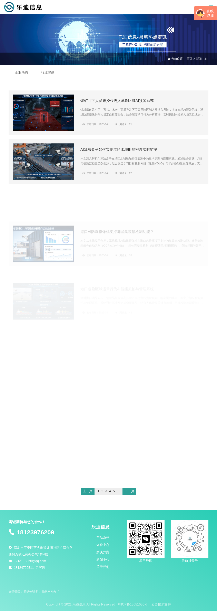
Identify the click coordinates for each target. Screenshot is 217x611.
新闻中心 (201, 58)
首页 (189, 58)
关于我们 (102, 567)
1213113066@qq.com (30, 561)
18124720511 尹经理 (30, 567)
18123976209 (35, 532)
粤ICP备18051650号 (133, 604)
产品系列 (102, 537)
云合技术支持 (161, 604)
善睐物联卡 (31, 591)
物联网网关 (49, 591)
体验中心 (102, 545)
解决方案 (102, 552)
